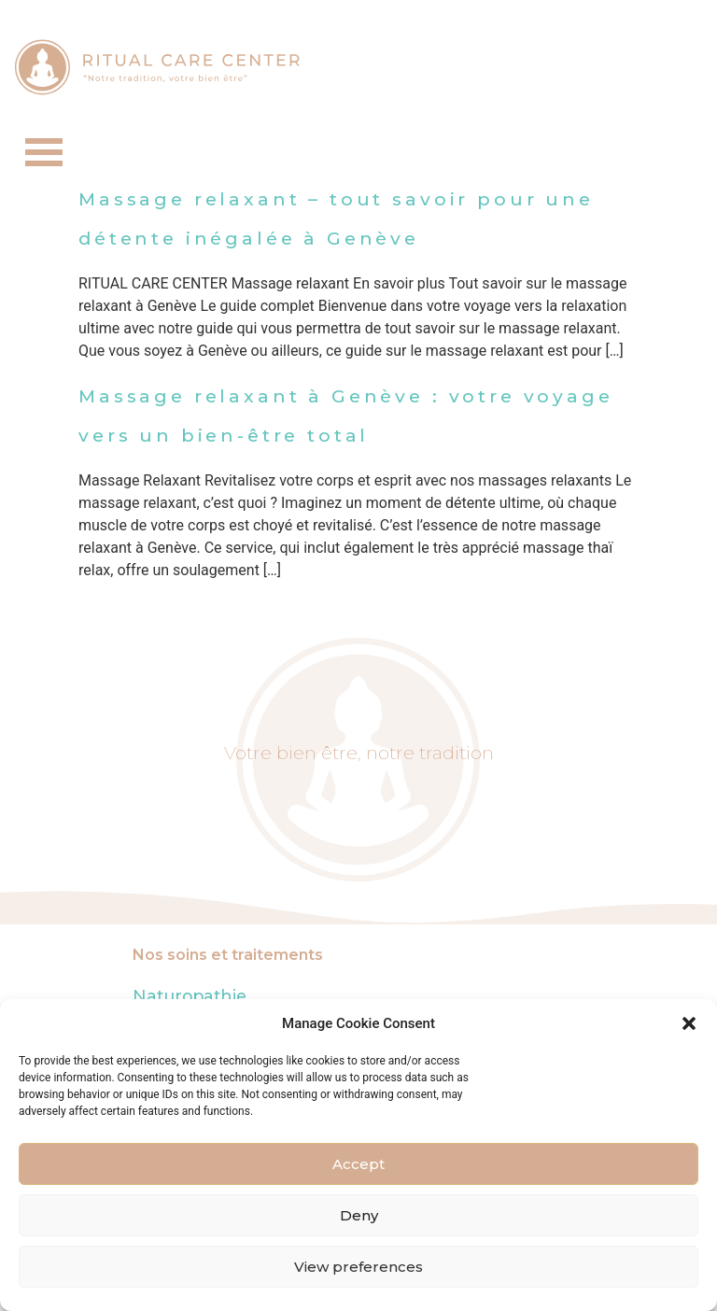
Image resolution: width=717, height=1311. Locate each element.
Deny (359, 1215)
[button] (689, 1023)
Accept (358, 1164)
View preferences (358, 1267)
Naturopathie (189, 996)
